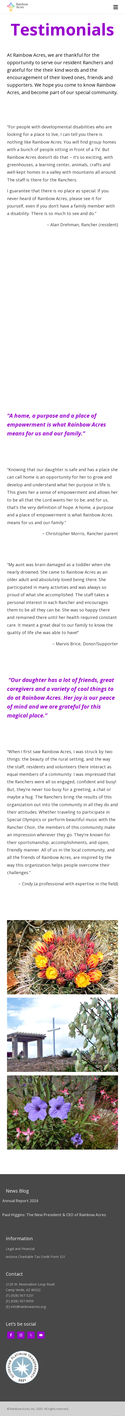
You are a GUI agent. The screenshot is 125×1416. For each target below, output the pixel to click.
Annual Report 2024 (20, 1200)
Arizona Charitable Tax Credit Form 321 (35, 1256)
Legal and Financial (20, 1249)
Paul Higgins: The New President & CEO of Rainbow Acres (54, 1214)
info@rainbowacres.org (28, 1306)
